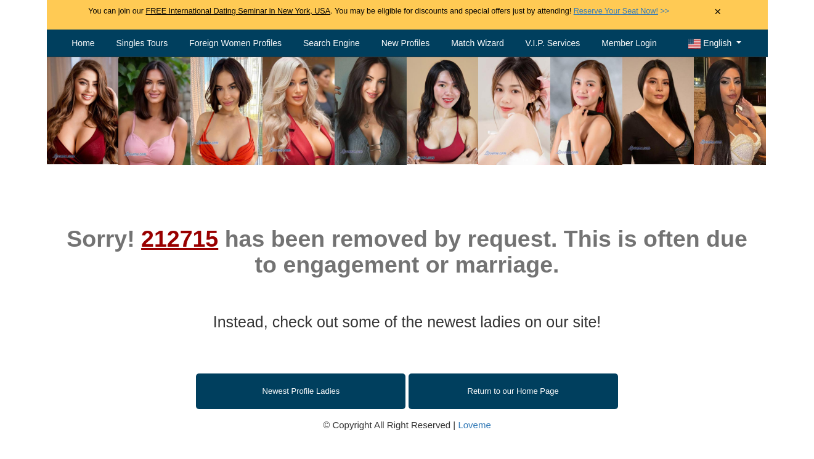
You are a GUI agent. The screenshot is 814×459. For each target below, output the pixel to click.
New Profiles (405, 43)
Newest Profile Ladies (301, 391)
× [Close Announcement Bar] (717, 12)
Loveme (474, 425)
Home (82, 43)
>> (621, 11)
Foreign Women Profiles (235, 43)
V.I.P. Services (553, 43)
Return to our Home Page (513, 391)
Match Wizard (477, 43)
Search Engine (331, 43)
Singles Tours (142, 43)
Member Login (629, 43)
